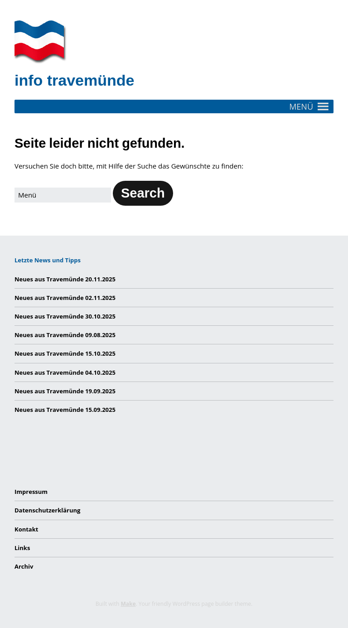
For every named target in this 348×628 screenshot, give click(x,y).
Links (22, 548)
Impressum (31, 492)
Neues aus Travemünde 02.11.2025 (65, 298)
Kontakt (26, 529)
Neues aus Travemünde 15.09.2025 (65, 410)
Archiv (23, 566)
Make (128, 604)
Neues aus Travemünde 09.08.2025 (65, 335)
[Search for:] (62, 195)
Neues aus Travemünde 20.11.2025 (65, 279)
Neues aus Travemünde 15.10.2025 (65, 353)
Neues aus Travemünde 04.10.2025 (65, 372)
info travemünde (74, 80)
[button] (301, 106)
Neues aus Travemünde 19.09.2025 (65, 391)
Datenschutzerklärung (47, 510)
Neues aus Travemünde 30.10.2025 (65, 316)
